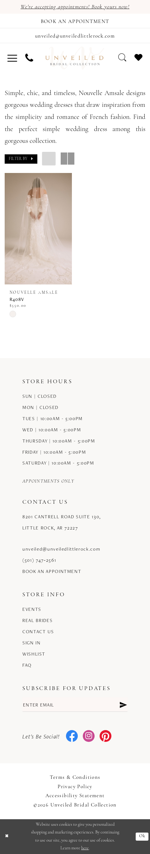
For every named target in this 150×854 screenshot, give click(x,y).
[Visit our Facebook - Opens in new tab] (72, 736)
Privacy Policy (75, 786)
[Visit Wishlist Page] (138, 58)
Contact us (38, 631)
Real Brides (37, 620)
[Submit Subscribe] (123, 704)
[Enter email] (75, 704)
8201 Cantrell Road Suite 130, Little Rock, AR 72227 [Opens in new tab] (61, 522)
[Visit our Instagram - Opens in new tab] (89, 736)
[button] (12, 58)
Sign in (31, 642)
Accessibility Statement (75, 795)
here (85, 848)
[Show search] (122, 58)
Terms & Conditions (75, 777)
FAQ (27, 665)
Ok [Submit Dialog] (142, 836)
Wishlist (33, 654)
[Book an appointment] (75, 21)
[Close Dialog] (7, 836)
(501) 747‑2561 (39, 560)
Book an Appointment (52, 571)
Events (31, 609)
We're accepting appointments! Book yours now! (75, 7)
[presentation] (38, 228)
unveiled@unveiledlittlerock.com (61, 549)
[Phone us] (29, 58)
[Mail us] (75, 35)
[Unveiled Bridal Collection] (75, 58)
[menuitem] (12, 58)
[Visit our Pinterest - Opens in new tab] (106, 736)
